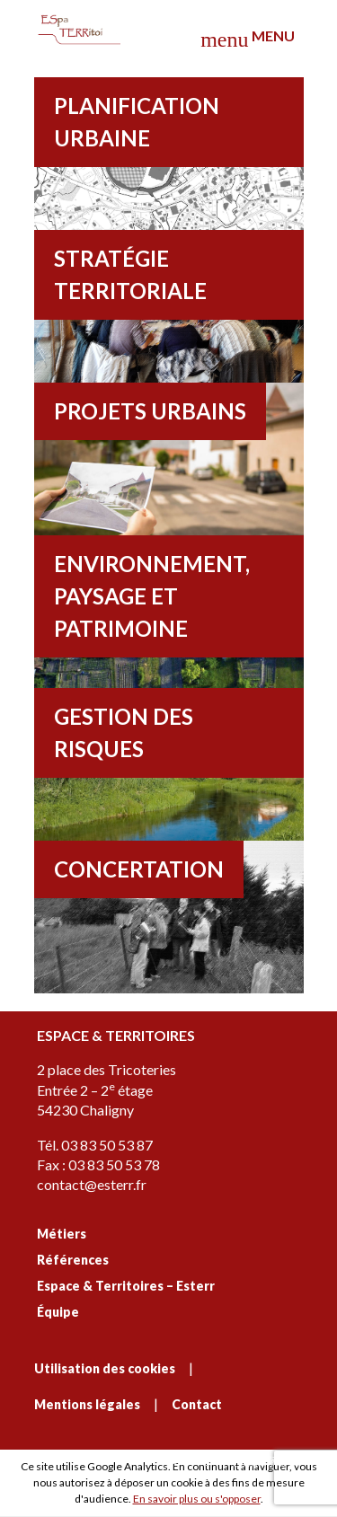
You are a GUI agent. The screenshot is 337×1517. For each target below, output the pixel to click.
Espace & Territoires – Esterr (126, 1285)
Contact (197, 1404)
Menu (247, 39)
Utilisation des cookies (104, 1368)
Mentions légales (87, 1404)
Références (73, 1259)
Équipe (58, 1311)
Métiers (61, 1233)
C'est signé (236, 1460)
